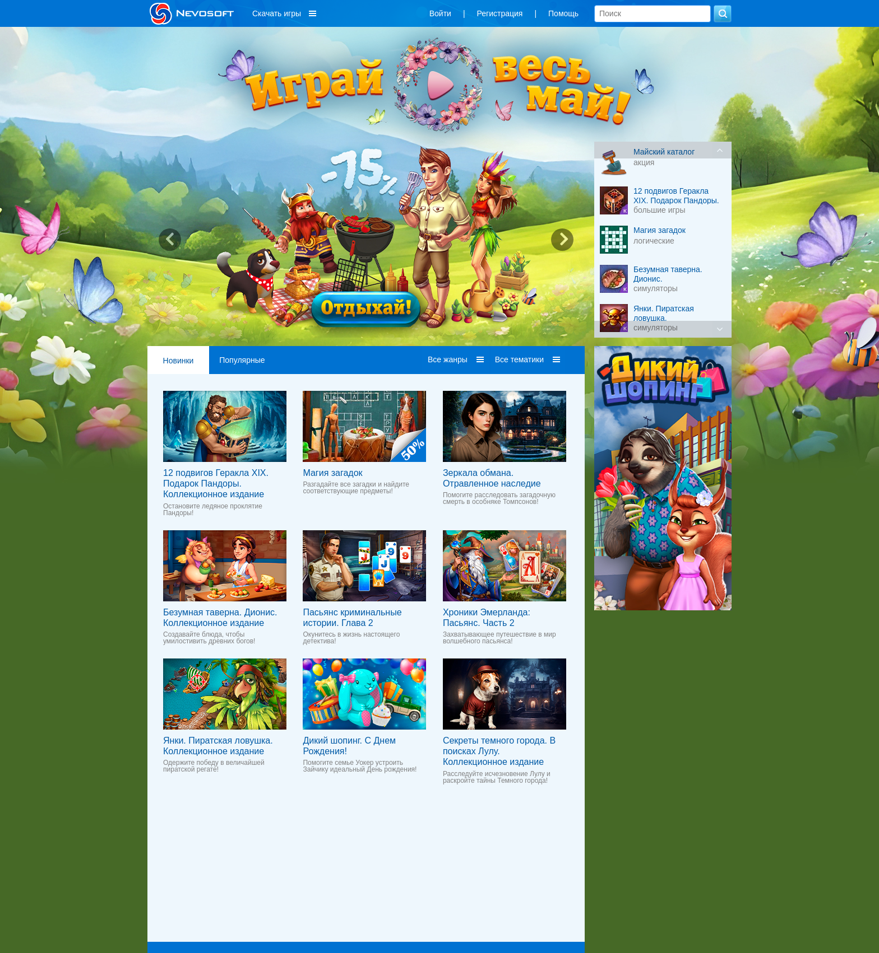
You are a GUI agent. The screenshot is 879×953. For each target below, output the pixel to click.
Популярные (242, 360)
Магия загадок (332, 473)
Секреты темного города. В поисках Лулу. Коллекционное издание (499, 751)
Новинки (178, 360)
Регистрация (500, 13)
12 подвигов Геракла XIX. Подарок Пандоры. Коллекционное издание (216, 483)
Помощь (563, 13)
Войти (440, 13)
